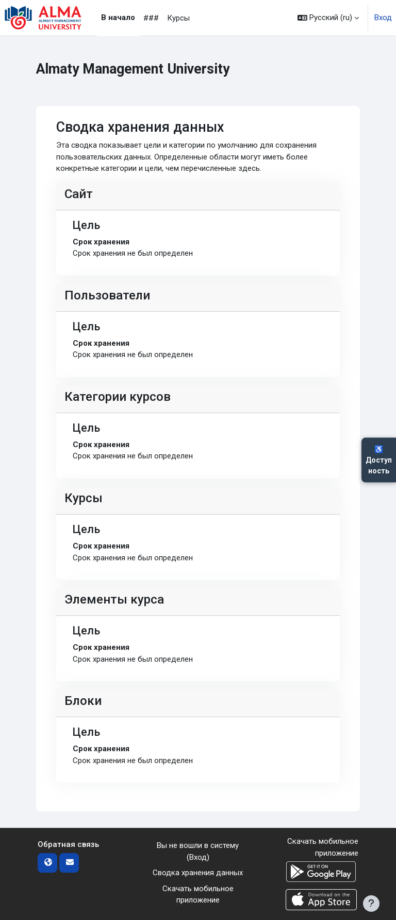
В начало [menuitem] (118, 17)
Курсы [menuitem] (178, 18)
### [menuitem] (151, 18)
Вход (383, 17)
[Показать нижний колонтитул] (371, 903)
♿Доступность (379, 460)
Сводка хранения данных (198, 872)
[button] (328, 18)
